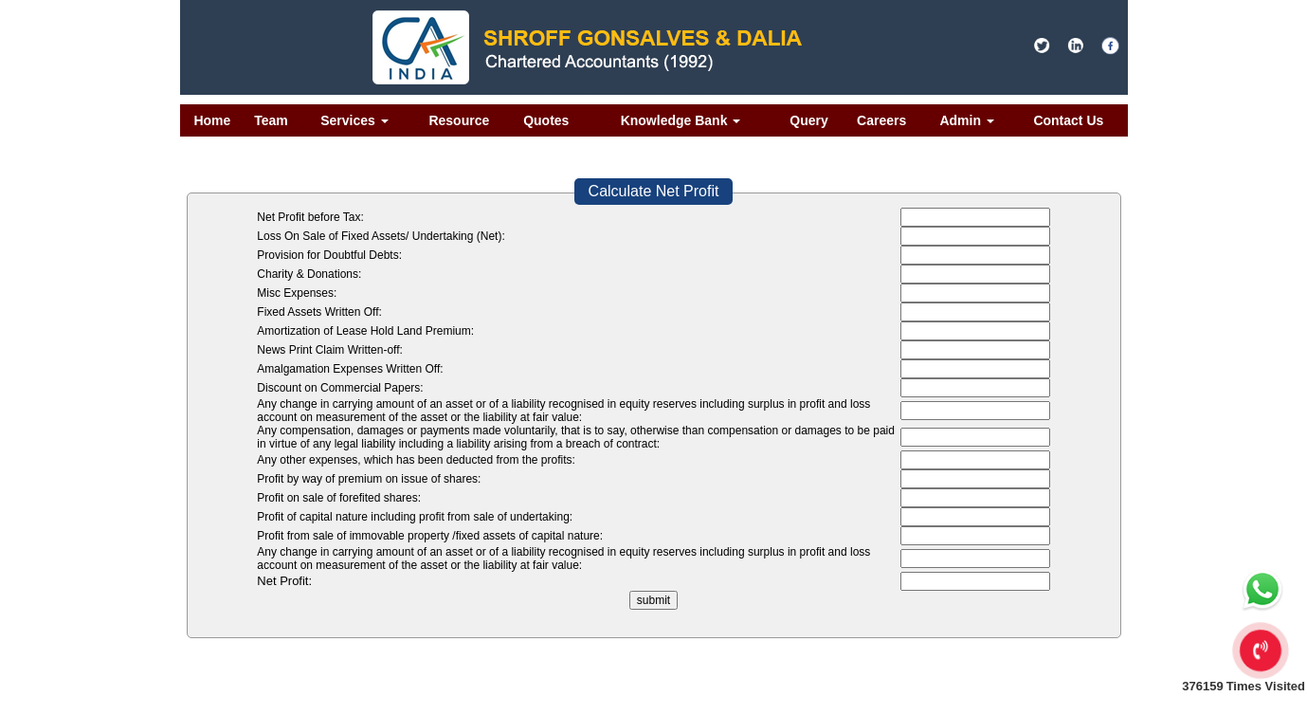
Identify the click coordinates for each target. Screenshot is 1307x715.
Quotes (546, 120)
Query (808, 120)
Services (354, 120)
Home (211, 120)
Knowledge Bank (681, 120)
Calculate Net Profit (654, 191)
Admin (966, 120)
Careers (881, 120)
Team (271, 120)
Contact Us (1068, 120)
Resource (458, 120)
